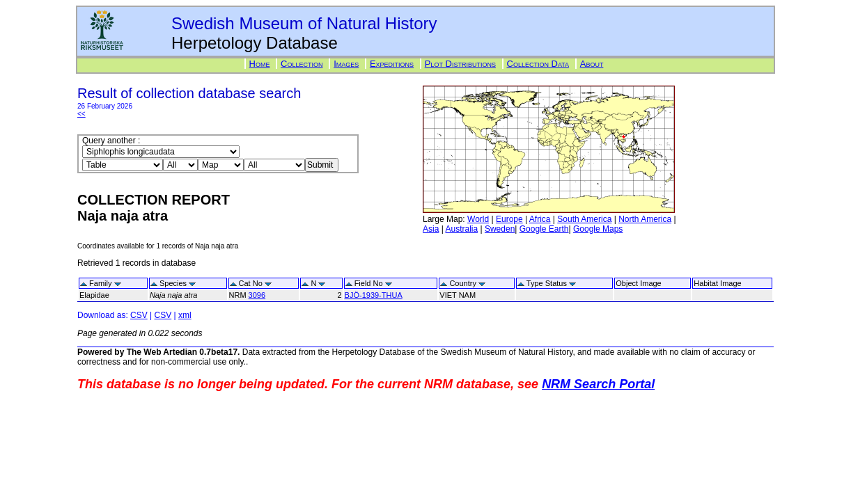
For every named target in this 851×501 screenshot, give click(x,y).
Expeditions (392, 63)
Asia (431, 229)
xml (185, 315)
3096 (257, 295)
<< (81, 114)
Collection (301, 63)
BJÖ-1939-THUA (374, 295)
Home (259, 63)
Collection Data (538, 63)
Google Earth (544, 229)
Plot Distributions (460, 63)
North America (644, 219)
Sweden (500, 229)
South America (584, 219)
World (478, 219)
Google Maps (598, 229)
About (592, 63)
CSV (139, 315)
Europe (509, 219)
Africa (540, 219)
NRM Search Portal (598, 384)
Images (346, 63)
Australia (461, 229)
